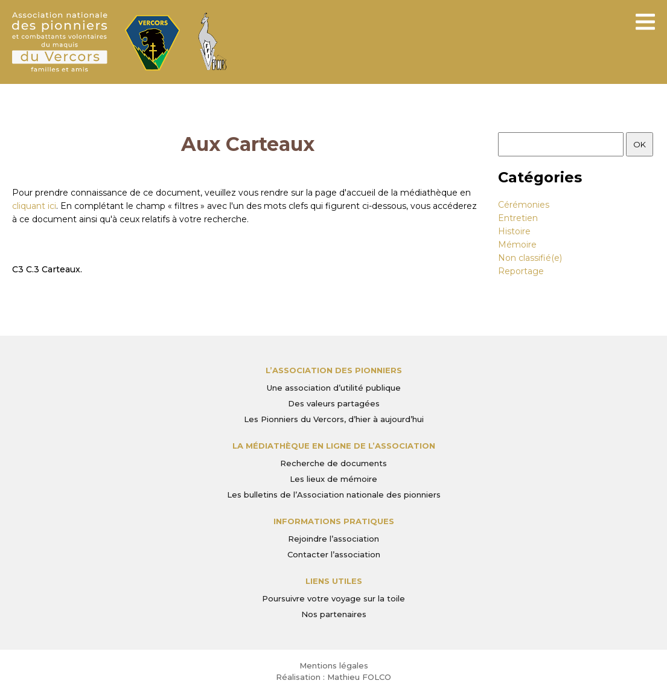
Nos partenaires (333, 614)
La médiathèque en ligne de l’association (333, 445)
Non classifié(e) (530, 257)
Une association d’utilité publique (334, 387)
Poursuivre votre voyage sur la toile (333, 598)
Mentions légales (333, 665)
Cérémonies (523, 204)
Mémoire (517, 244)
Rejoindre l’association (333, 538)
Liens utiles (333, 581)
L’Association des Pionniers (334, 370)
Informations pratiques (333, 521)
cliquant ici (34, 205)
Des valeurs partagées (334, 403)
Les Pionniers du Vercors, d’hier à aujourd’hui (334, 419)
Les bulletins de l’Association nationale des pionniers (334, 494)
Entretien (518, 218)
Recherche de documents (333, 463)
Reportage (521, 271)
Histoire (514, 231)
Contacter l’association (333, 554)
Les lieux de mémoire (333, 479)
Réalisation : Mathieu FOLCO (333, 677)
